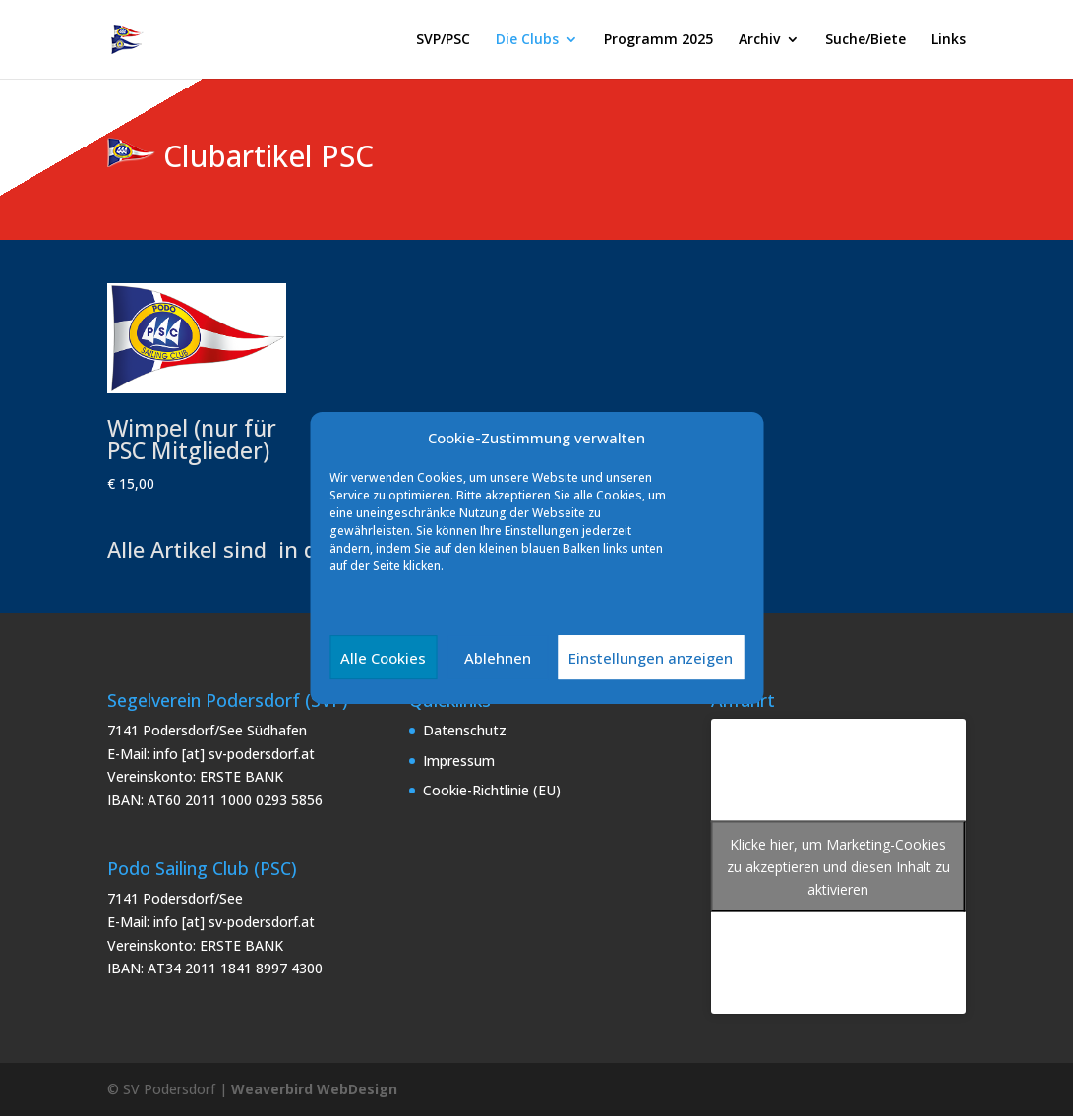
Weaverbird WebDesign (314, 1089)
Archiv (759, 40)
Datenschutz (465, 730)
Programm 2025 (658, 40)
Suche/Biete (865, 40)
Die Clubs (527, 40)
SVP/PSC (443, 40)
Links (948, 40)
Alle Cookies (383, 658)
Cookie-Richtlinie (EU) (492, 790)
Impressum (459, 760)
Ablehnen (497, 658)
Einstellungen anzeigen (650, 658)
